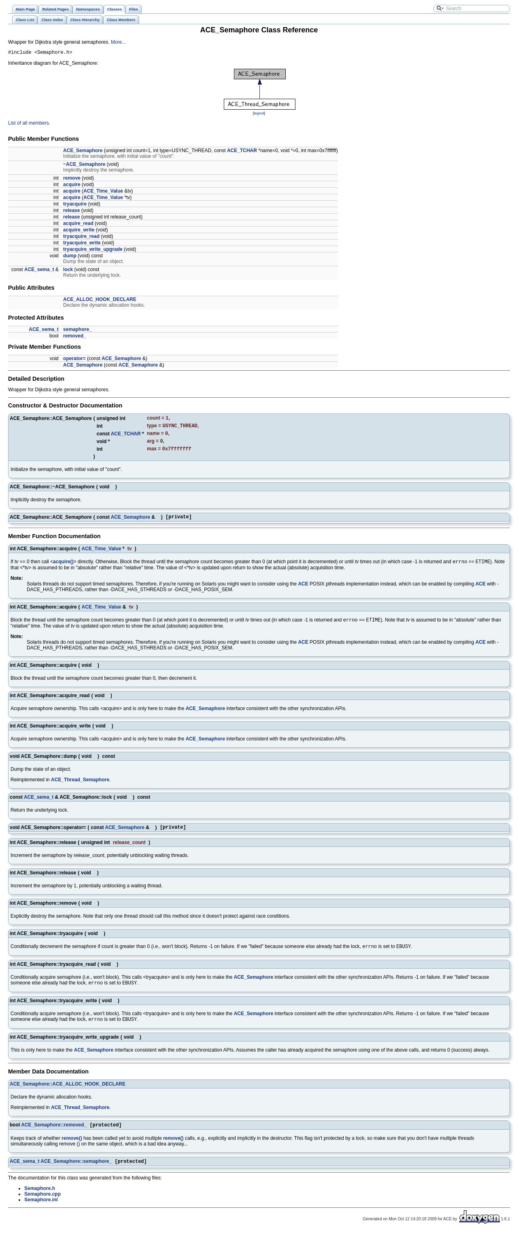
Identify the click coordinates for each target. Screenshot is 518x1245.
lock (68, 271)
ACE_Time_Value (103, 192)
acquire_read (78, 224)
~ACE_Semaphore (84, 165)
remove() (72, 1151)
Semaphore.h (39, 1202)
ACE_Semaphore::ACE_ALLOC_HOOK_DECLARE (67, 1096)
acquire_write (78, 231)
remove (72, 179)
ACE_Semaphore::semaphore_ (76, 1174)
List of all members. (29, 124)
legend (259, 114)
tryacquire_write (82, 244)
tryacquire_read (81, 237)
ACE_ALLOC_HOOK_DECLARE (99, 300)
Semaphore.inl (41, 1213)
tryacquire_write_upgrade (93, 250)
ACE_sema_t (39, 271)
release (71, 211)
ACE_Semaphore (82, 152)
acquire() (63, 569)
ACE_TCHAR (242, 152)
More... (118, 42)
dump (69, 257)
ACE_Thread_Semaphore (80, 788)
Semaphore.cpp (42, 1207)
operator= (74, 360)
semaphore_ (77, 330)
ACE (303, 591)
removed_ (74, 337)
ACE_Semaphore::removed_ (54, 1137)
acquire (72, 186)
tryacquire (75, 205)
